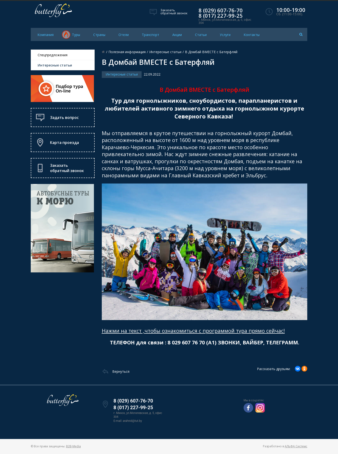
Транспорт (150, 34)
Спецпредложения (52, 55)
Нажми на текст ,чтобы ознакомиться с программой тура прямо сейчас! (193, 330)
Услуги (225, 34)
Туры (76, 34)
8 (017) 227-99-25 (221, 15)
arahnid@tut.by (132, 421)
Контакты (252, 34)
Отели (123, 34)
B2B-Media (73, 446)
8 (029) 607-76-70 (221, 10)
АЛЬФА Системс (296, 446)
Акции (177, 34)
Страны (99, 34)
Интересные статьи (55, 65)
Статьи (201, 34)
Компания (45, 34)
